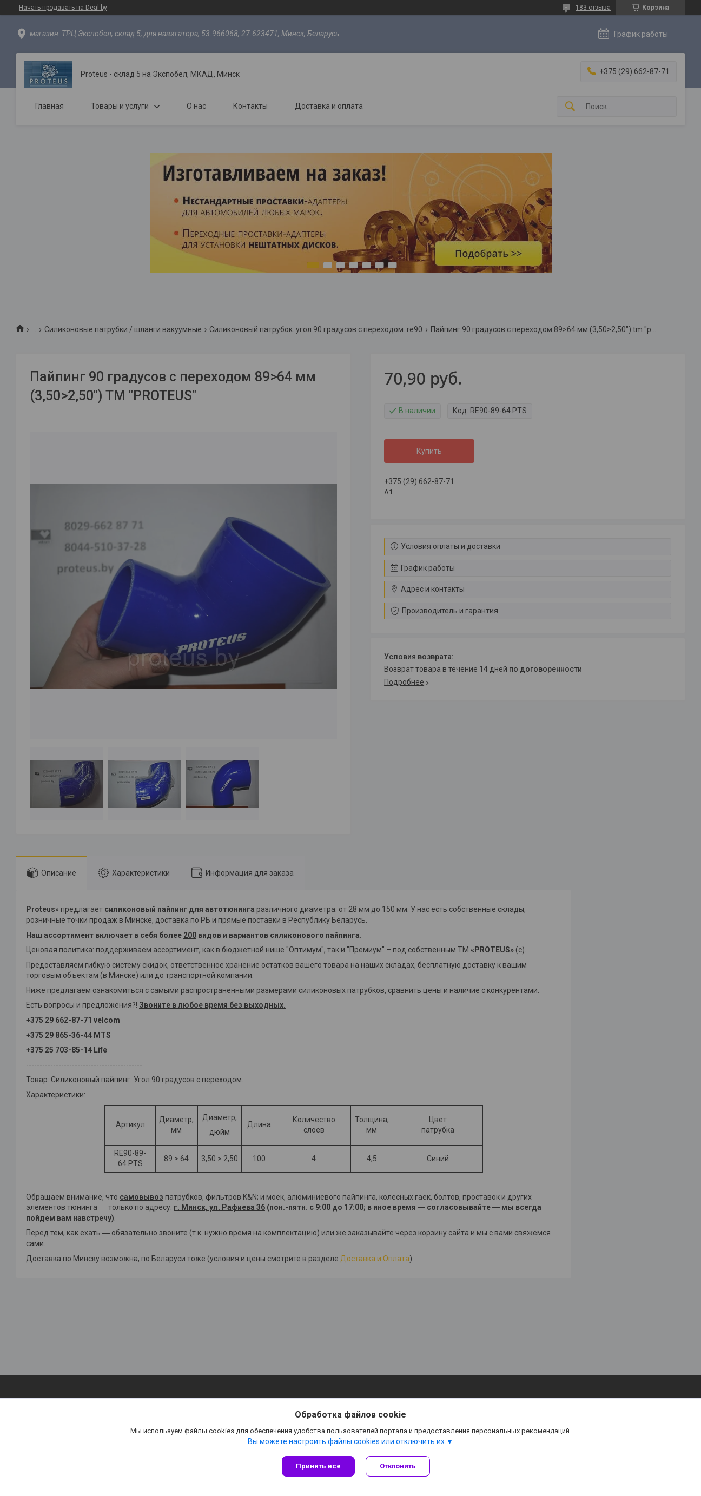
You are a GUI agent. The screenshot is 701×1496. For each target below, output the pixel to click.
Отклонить (398, 1466)
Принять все (318, 1466)
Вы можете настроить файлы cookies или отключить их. (347, 1441)
